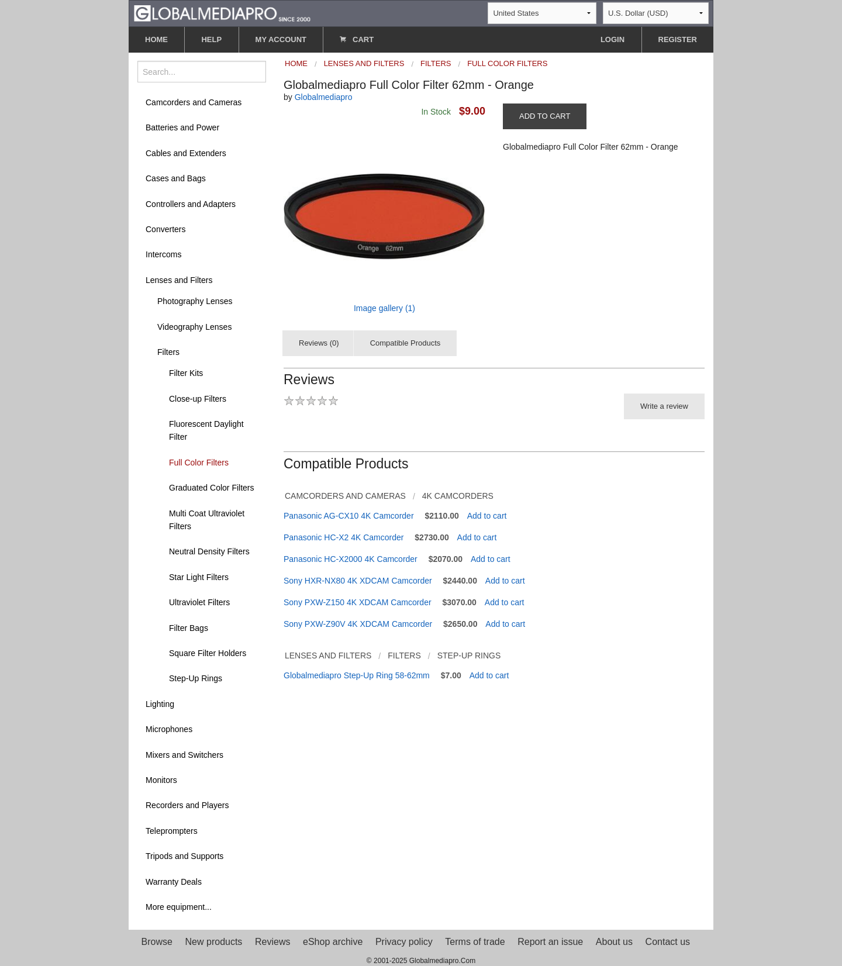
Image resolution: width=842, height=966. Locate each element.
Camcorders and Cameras (193, 102)
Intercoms (163, 254)
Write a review (664, 406)
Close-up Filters (197, 398)
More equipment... (179, 907)
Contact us (668, 942)
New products (214, 942)
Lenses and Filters (179, 280)
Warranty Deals (174, 881)
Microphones (169, 729)
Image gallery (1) (384, 308)
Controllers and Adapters (191, 204)
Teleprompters (172, 831)
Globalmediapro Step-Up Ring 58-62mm (357, 675)
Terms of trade (475, 942)
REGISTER (677, 39)
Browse (157, 942)
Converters (165, 229)
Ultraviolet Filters (199, 602)
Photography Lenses (194, 301)
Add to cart (487, 515)
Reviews (272, 942)
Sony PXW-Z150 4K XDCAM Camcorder (358, 602)
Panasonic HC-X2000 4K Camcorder (350, 559)
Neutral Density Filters (209, 551)
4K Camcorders (458, 496)
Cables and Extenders (186, 153)
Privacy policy (404, 942)
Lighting (160, 704)
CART (357, 39)
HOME (156, 39)
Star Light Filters (199, 577)
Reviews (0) (319, 343)
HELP (211, 39)
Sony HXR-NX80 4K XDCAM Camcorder (358, 580)
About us (614, 942)
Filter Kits (186, 373)
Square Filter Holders (207, 653)
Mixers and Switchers (184, 755)
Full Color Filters (199, 462)
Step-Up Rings (195, 678)
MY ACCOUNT (281, 39)
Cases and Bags (176, 178)
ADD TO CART (544, 116)
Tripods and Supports (184, 856)
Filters (168, 352)
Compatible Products (405, 343)
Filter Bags (188, 628)
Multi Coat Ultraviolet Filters (206, 520)
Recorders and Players (187, 805)
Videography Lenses (194, 327)
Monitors (161, 780)
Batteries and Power (182, 127)
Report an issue (550, 942)
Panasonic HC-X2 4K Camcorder (343, 537)
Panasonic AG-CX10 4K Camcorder (349, 515)
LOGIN (612, 39)
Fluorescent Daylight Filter (206, 430)
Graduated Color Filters (211, 487)
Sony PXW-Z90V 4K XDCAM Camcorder (358, 624)
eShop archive (333, 942)
